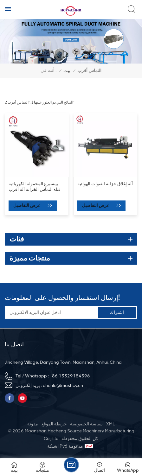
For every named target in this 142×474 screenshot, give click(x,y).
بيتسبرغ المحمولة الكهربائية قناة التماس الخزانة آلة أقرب (35, 186)
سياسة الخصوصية (86, 424)
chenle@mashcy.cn (63, 385)
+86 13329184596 (70, 376)
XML (110, 424)
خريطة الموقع (54, 424)
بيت (66, 70)
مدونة (32, 424)
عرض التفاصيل (27, 205)
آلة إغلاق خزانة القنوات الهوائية (105, 183)
